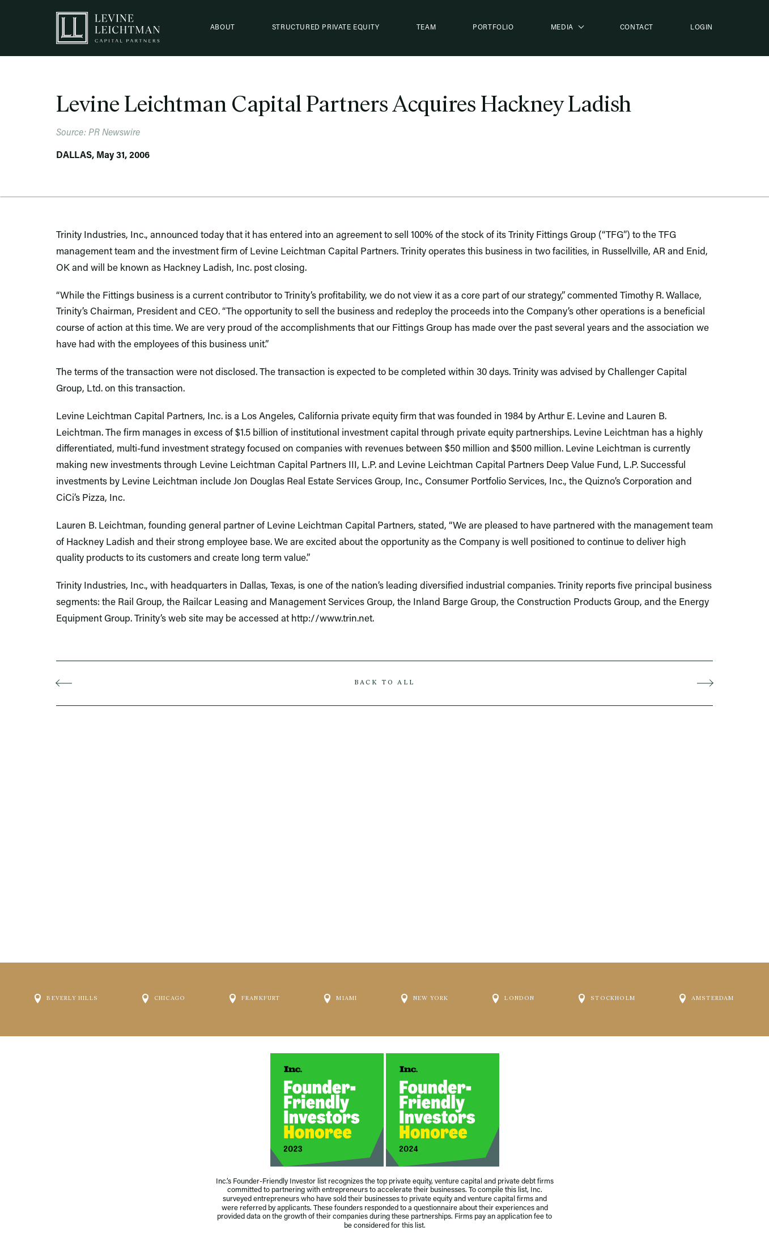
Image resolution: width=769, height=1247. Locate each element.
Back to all (384, 682)
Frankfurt (255, 994)
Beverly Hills (66, 994)
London (513, 994)
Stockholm (607, 994)
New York (425, 994)
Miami (340, 994)
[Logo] (108, 28)
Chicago (163, 994)
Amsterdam (706, 994)
